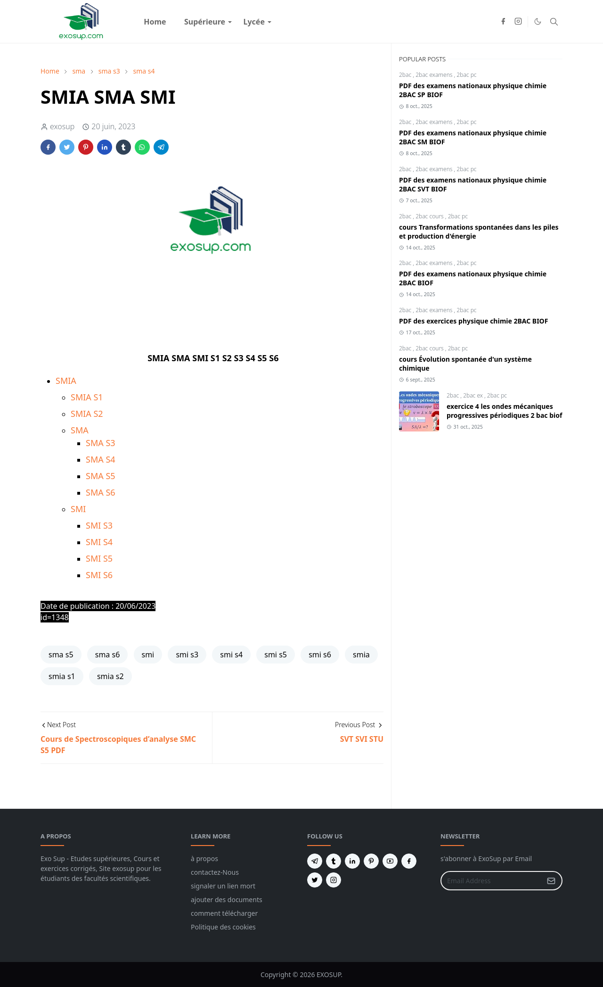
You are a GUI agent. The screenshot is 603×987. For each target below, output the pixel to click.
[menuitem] (155, 22)
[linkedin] (352, 861)
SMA (80, 430)
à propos (204, 858)
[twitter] (314, 879)
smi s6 (320, 654)
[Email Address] (491, 880)
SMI (78, 508)
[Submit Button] (551, 880)
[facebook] (503, 21)
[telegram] (314, 861)
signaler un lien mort (223, 885)
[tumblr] (333, 861)
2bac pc (466, 75)
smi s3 (187, 654)
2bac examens (435, 75)
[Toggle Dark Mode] (538, 21)
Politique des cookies (223, 926)
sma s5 (61, 654)
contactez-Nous (215, 872)
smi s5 (275, 654)
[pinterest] (371, 861)
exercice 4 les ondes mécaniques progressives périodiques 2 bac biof (504, 411)
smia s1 (62, 676)
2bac (406, 75)
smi (148, 654)
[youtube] (390, 861)
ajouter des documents (226, 899)
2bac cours (430, 216)
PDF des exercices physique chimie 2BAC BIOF (473, 320)
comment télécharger (224, 913)
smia (361, 654)
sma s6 (107, 654)
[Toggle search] (554, 21)
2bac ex (473, 395)
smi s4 (231, 654)
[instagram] (518, 21)
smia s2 (110, 676)
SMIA (66, 380)
